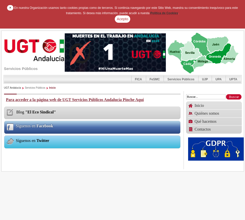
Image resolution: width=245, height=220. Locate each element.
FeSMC (155, 79)
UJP (205, 79)
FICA (138, 79)
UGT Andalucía (12, 87)
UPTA (233, 79)
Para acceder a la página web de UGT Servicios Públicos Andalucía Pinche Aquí (75, 99)
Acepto (122, 19)
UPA (218, 79)
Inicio (52, 87)
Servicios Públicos (180, 79)
